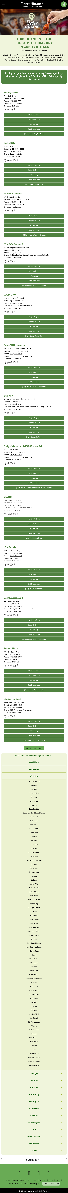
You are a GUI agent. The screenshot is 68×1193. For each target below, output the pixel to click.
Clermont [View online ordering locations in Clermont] (34, 841)
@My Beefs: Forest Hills (34, 690)
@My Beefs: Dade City (34, 184)
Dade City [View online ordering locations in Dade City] (34, 856)
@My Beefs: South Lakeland (34, 639)
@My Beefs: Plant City (34, 336)
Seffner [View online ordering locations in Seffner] (34, 1010)
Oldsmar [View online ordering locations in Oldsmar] (34, 963)
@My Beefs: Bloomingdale (34, 740)
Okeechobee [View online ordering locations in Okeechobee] (34, 959)
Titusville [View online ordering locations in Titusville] (34, 1042)
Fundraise (22, 1183)
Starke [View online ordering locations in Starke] (34, 1026)
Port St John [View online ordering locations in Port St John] (34, 990)
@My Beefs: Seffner (34, 437)
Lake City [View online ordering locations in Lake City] (34, 884)
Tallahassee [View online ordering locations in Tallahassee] (34, 1030)
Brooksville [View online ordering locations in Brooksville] (34, 809)
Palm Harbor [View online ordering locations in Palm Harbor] (34, 975)
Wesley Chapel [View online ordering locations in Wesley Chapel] (34, 1057)
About (50, 1180)
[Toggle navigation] (3, 4)
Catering (34, 124)
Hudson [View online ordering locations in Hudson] (34, 876)
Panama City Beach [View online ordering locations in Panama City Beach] (34, 979)
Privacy (23, 1180)
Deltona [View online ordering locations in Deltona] (34, 864)
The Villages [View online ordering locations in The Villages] (34, 1038)
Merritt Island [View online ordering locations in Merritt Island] (34, 931)
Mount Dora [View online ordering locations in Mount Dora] (34, 935)
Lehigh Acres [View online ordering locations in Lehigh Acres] (34, 908)
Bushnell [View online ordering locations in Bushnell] (34, 817)
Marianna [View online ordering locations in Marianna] (34, 923)
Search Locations (34, 748)
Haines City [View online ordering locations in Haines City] (34, 872)
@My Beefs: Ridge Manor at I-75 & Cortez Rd (34, 488)
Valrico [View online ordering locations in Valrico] (34, 1046)
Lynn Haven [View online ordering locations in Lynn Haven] (34, 919)
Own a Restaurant (51, 1183)
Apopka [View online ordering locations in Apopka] (34, 785)
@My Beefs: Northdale (34, 589)
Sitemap (43, 1180)
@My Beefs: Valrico (34, 538)
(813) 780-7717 (15, 101)
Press (58, 1180)
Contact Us (12, 1183)
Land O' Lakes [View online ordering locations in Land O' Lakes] (34, 900)
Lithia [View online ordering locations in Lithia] (34, 912)
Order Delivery (34, 120)
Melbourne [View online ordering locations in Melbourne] (34, 927)
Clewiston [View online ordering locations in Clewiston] (34, 844)
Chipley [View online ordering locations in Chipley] (34, 837)
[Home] (32, 4)
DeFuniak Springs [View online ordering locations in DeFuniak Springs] (34, 860)
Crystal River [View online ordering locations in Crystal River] (34, 852)
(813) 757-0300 (16, 303)
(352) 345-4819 (16, 455)
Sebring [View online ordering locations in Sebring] (34, 1006)
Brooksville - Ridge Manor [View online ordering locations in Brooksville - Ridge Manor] (34, 813)
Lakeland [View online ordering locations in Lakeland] (34, 896)
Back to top (34, 1160)
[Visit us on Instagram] (39, 1173)
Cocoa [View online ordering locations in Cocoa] (34, 848)
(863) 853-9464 (16, 253)
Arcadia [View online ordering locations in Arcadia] (34, 789)
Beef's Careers (12, 1180)
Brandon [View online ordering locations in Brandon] (34, 805)
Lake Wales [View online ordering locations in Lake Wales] (34, 892)
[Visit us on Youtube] (48, 1173)
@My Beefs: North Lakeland (34, 285)
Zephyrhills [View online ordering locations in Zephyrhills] (34, 1065)
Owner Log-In (34, 1183)
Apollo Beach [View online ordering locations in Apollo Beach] (34, 781)
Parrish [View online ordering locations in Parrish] (34, 983)
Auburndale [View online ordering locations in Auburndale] (34, 793)
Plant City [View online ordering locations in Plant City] (34, 986)
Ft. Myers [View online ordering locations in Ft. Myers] (34, 868)
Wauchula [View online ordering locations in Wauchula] (34, 1054)
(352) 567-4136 (15, 151)
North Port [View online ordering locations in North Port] (34, 951)
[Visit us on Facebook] (19, 1173)
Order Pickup (34, 115)
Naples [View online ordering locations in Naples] (34, 939)
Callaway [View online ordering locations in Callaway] (34, 821)
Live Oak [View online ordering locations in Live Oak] (34, 915)
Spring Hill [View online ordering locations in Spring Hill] (34, 1014)
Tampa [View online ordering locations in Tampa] (34, 1034)
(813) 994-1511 (15, 202)
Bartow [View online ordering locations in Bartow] (34, 797)
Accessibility (32, 1180)
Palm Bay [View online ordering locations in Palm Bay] (34, 971)
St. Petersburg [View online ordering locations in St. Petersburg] (34, 1022)
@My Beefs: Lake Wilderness (34, 387)
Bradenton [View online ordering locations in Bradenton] (34, 801)
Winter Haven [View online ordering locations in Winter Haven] (34, 1061)
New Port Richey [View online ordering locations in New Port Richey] (34, 943)
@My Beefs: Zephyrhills (34, 134)
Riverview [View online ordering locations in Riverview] (34, 998)
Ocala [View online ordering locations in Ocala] (34, 955)
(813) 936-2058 (16, 657)
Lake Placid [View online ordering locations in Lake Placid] (34, 888)
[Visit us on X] (29, 1173)
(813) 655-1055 (15, 505)
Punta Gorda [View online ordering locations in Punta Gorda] (34, 994)
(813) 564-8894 (16, 707)
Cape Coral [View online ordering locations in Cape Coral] (34, 829)
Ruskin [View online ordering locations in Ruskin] (34, 1002)
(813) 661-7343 (15, 404)
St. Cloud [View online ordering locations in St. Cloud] (34, 1018)
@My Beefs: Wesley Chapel (34, 235)
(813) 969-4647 (16, 556)
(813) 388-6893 (16, 354)
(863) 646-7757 (16, 606)
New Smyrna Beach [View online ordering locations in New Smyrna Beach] (34, 947)
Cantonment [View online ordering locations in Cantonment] (34, 825)
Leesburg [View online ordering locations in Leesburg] (34, 904)
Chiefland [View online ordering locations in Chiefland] (34, 833)
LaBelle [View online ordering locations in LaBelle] (34, 880)
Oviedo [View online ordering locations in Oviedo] (34, 967)
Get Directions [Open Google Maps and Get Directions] (34, 129)
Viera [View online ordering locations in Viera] (34, 1050)
